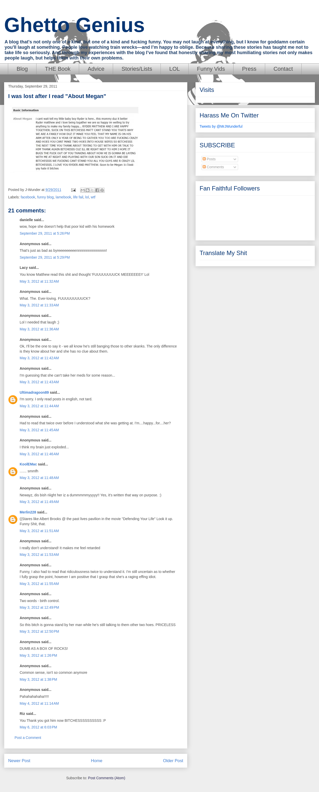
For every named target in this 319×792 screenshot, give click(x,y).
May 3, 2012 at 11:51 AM (39, 531)
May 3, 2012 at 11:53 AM (39, 555)
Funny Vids (211, 69)
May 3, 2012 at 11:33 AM (39, 305)
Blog (22, 69)
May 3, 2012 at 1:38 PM (38, 679)
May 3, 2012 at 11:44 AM (39, 406)
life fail (78, 197)
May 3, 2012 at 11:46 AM (39, 454)
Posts (209, 159)
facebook (28, 197)
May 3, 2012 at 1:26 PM (38, 655)
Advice (96, 69)
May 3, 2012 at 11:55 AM (39, 584)
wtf (93, 197)
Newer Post (19, 760)
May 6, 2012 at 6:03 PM (38, 727)
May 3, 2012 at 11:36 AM (39, 329)
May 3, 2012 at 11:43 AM (39, 382)
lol (87, 197)
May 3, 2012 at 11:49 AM (39, 502)
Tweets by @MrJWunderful (221, 126)
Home (96, 760)
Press (249, 69)
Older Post (173, 760)
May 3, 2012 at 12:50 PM (39, 631)
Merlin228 (28, 512)
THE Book (57, 69)
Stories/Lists (136, 69)
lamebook (63, 197)
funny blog (45, 197)
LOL (174, 69)
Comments (213, 167)
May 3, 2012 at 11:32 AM (39, 281)
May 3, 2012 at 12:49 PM (39, 607)
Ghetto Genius (74, 25)
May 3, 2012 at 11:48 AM (39, 478)
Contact (283, 69)
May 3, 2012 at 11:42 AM (39, 358)
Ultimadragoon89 (34, 392)
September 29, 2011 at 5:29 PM (45, 257)
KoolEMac (28, 464)
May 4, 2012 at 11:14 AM (39, 703)
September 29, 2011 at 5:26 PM (45, 233)
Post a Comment (28, 738)
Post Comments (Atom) (106, 778)
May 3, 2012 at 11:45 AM (39, 430)
